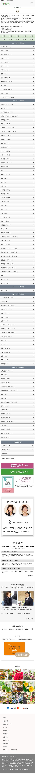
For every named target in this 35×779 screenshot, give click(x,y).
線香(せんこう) (5, 360)
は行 (3, 40)
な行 (31, 36)
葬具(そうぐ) (4, 394)
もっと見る (28, 618)
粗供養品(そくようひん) (7, 410)
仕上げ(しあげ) (5, 166)
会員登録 (5, 734)
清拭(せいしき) (5, 313)
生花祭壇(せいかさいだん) (7, 305)
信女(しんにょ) (5, 279)
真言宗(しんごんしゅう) (7, 104)
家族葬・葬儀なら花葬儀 (5, 458)
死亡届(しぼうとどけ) (6, 120)
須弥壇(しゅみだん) (6, 233)
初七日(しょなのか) (6, 159)
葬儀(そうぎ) (4, 375)
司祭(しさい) (4, 186)
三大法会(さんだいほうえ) (7, 97)
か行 (10, 36)
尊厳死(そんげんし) (6, 437)
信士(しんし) (4, 275)
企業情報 (4, 756)
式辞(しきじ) (4, 178)
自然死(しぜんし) (5, 190)
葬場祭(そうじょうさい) (7, 433)
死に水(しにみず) (5, 198)
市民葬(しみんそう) (6, 147)
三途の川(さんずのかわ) (7, 89)
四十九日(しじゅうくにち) (7, 128)
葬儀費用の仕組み (6, 446)
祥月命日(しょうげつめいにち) (9, 256)
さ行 (17, 36)
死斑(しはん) (4, 205)
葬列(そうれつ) (5, 406)
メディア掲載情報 (17, 543)
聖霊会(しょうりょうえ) (7, 260)
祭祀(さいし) (4, 74)
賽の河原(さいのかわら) (7, 81)
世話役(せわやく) (5, 352)
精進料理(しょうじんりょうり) (9, 252)
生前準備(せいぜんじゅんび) (8, 329)
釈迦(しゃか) (4, 213)
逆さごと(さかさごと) (6, 54)
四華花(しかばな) (5, 174)
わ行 (31, 40)
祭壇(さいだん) (5, 50)
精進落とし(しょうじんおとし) (9, 248)
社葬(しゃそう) (5, 143)
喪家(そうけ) (4, 398)
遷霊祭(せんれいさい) (6, 364)
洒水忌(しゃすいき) (6, 225)
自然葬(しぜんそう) (6, 194)
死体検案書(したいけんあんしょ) (9, 131)
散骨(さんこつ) (5, 58)
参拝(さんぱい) (5, 93)
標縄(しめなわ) (5, 209)
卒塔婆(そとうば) (5, 418)
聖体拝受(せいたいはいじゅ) (8, 333)
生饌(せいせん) (5, 321)
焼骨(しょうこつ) (5, 240)
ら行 (24, 40)
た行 (24, 36)
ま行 (10, 40)
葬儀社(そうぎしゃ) (6, 382)
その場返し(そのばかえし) (7, 421)
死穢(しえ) (3, 170)
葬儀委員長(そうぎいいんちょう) (9, 390)
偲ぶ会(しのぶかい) (6, 139)
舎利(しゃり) (4, 229)
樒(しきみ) (3, 182)
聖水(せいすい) (5, 317)
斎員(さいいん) (5, 66)
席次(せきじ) (4, 340)
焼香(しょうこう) (5, 124)
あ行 (3, 36)
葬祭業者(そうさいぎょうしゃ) (9, 402)
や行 (17, 40)
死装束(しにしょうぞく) (7, 112)
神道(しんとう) (5, 108)
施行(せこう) (4, 344)
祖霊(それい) (4, 425)
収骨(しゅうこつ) (5, 151)
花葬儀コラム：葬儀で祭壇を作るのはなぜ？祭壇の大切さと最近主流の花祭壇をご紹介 (17, 31)
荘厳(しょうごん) (5, 244)
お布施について (6, 450)
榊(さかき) (3, 85)
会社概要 (5, 746)
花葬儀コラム (6, 740)
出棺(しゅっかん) (5, 155)
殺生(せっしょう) (5, 348)
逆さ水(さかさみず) (6, 46)
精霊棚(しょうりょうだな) (7, 264)
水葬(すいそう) (5, 290)
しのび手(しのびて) (6, 201)
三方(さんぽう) (5, 62)
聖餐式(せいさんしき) (6, 309)
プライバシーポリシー (12, 756)
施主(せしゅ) (4, 301)
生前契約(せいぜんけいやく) (8, 325)
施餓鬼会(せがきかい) (6, 336)
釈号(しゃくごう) (5, 217)
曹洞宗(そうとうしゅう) (7, 371)
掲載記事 (29, 575)
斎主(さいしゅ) (5, 70)
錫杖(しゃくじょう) (6, 221)
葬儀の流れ (4, 453)
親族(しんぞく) (5, 283)
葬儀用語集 (12, 458)
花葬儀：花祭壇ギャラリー (7, 29)
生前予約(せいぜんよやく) (7, 297)
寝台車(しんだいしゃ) (6, 163)
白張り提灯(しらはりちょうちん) (9, 271)
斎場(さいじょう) (5, 78)
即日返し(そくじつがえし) (7, 386)
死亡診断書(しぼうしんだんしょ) (9, 116)
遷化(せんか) (4, 356)
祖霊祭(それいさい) (6, 429)
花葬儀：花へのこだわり (6, 28)
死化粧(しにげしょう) (6, 135)
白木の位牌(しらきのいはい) (8, 268)
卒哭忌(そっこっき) (6, 414)
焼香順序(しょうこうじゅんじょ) (9, 236)
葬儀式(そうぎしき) (6, 379)
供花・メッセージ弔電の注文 (10, 750)
